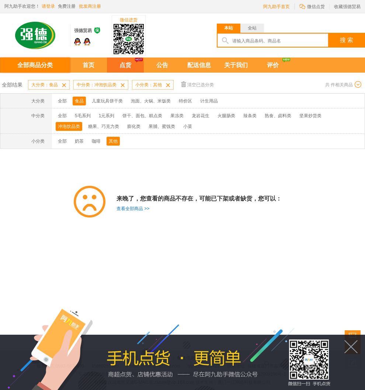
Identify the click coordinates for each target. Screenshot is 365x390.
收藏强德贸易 (347, 6)
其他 (113, 141)
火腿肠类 (226, 115)
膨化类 (133, 126)
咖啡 (96, 141)
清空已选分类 (197, 84)
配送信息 (199, 65)
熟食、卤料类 (278, 115)
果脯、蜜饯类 (162, 126)
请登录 (48, 6)
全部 (62, 101)
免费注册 (67, 6)
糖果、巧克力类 (103, 126)
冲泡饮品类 (69, 126)
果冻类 (177, 115)
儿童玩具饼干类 (107, 101)
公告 (162, 65)
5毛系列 (83, 115)
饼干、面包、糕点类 (142, 115)
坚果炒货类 (310, 115)
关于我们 (236, 65)
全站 (252, 28)
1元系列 (107, 115)
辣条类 (250, 115)
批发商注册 (90, 6)
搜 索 (346, 40)
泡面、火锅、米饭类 (151, 101)
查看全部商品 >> (133, 208)
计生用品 (209, 101)
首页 (88, 65)
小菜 (187, 126)
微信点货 (312, 6)
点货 (125, 65)
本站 (228, 28)
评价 (273, 65)
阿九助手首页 (276, 6)
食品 (79, 101)
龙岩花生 (200, 115)
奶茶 (79, 141)
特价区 (185, 101)
